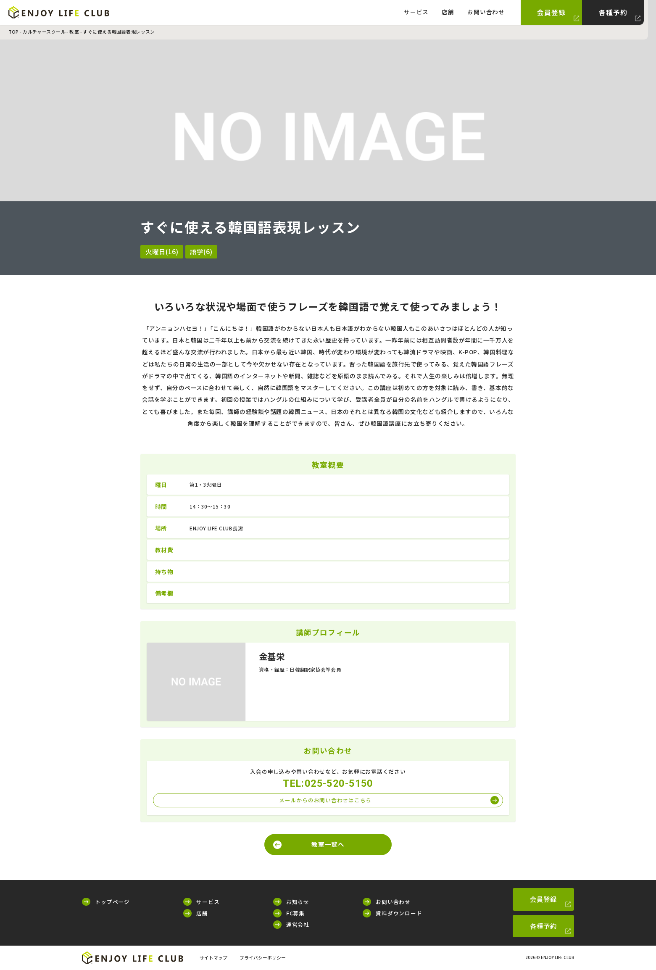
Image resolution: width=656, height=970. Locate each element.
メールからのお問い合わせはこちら (325, 800)
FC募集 (295, 913)
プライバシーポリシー (263, 957)
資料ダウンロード (399, 913)
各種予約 (613, 12)
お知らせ (297, 902)
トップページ (112, 902)
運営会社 (297, 924)
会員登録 (551, 12)
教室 (74, 32)
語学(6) (201, 251)
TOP (13, 32)
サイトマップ (213, 957)
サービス (416, 12)
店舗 (448, 12)
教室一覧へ (328, 844)
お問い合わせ (486, 12)
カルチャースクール (44, 32)
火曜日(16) (161, 251)
